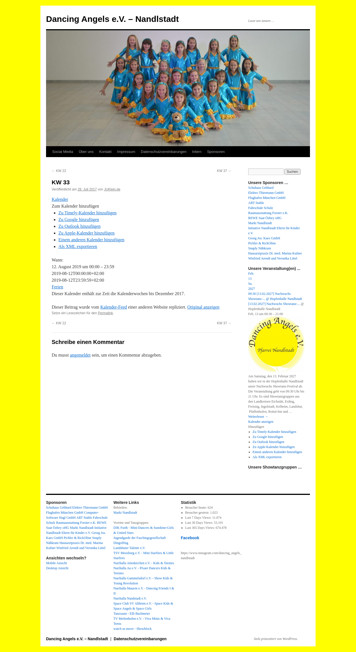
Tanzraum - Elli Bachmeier (131, 614)
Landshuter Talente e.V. (129, 548)
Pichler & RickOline (262, 243)
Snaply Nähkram (259, 248)
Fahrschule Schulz (260, 208)
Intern (196, 152)
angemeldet (80, 355)
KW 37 (224, 171)
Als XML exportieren (77, 246)
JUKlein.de (112, 189)
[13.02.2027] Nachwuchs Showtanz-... (274, 304)
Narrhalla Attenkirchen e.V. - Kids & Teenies (143, 563)
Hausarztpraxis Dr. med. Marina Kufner (275, 253)
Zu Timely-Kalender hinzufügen (87, 212)
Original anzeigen (203, 307)
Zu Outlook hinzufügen (79, 226)
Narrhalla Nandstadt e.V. (130, 598)
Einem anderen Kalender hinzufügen (91, 239)
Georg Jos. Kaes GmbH (264, 238)
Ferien (57, 286)
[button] (75, 206)
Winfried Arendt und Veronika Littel (272, 258)
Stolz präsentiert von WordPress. (276, 639)
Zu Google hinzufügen (78, 219)
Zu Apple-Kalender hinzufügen (86, 233)
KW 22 (59, 171)
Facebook (190, 538)
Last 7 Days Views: (198, 518)
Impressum (126, 152)
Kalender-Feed (113, 307)
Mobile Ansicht (56, 563)
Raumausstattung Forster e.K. (268, 213)
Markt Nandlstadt (260, 223)
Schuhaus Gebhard (260, 188)
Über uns (86, 152)
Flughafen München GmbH (267, 198)
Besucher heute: (196, 507)
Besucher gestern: (197, 513)
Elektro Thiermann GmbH (266, 193)
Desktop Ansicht (57, 568)
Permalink (105, 313)
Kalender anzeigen (260, 422)
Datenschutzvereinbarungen (164, 152)
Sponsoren (216, 152)
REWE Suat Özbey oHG (265, 218)
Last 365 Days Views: (200, 528)
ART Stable (256, 203)
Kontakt (105, 152)
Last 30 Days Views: (199, 523)
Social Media (62, 152)
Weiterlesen (258, 417)
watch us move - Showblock (132, 629)
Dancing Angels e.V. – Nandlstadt (112, 19)
